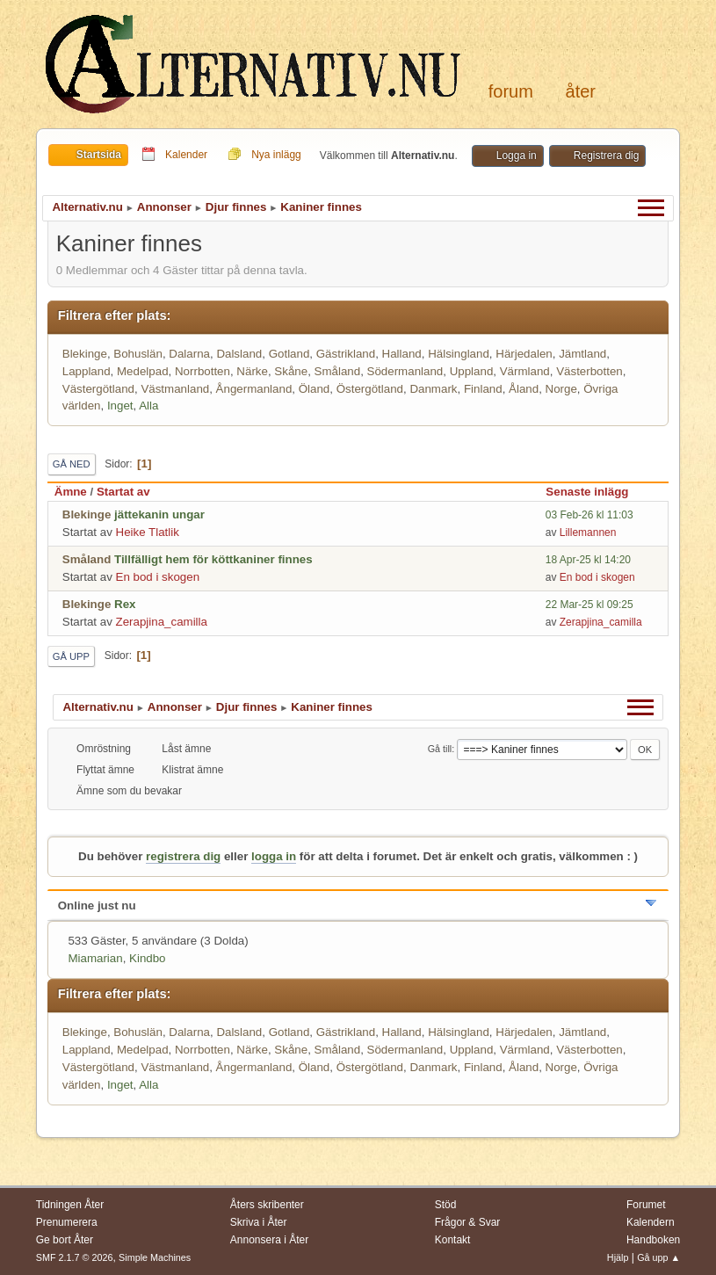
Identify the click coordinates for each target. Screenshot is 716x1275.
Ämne (70, 491)
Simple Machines (155, 1257)
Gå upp (71, 656)
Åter (581, 91)
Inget (120, 405)
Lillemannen (588, 532)
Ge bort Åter (64, 1240)
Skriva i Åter (258, 1222)
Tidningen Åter (70, 1205)
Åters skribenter (267, 1205)
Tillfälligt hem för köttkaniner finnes (213, 559)
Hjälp (618, 1257)
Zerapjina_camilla (161, 621)
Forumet (646, 1205)
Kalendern (650, 1222)
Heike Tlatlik (147, 532)
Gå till (440, 748)
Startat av (123, 491)
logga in (273, 856)
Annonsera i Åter (269, 1240)
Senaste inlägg (595, 491)
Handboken (653, 1240)
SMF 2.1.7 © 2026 (74, 1257)
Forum (510, 91)
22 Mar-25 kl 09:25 (589, 604)
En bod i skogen (158, 576)
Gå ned (71, 464)
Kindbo (147, 958)
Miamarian (95, 958)
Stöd (446, 1205)
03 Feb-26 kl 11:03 (589, 515)
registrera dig (183, 856)
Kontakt (453, 1240)
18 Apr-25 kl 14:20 (588, 560)
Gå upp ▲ (658, 1257)
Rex (124, 604)
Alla (148, 405)
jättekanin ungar (159, 514)
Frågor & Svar (468, 1222)
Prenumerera (67, 1222)
